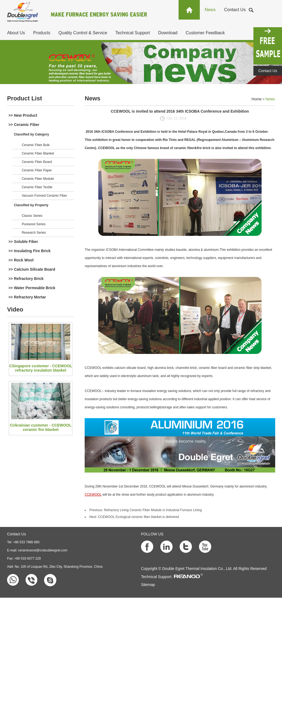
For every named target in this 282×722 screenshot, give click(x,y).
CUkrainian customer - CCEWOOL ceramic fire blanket (40, 427)
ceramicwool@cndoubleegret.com (43, 550)
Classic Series (32, 216)
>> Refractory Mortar (27, 297)
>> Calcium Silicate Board (31, 269)
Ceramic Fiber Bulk (36, 145)
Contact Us (235, 9)
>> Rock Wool (20, 260)
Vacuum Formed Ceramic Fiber (44, 196)
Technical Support (132, 32)
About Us (16, 32)
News (210, 9)
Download (167, 32)
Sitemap (148, 584)
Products (41, 32)
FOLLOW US (152, 534)
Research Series (34, 233)
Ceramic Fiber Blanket (38, 153)
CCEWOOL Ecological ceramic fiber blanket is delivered (138, 517)
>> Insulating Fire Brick (29, 251)
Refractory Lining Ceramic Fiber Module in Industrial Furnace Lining (153, 510)
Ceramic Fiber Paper (37, 170)
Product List (24, 98)
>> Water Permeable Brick (31, 288)
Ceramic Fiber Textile (37, 187)
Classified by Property (31, 205)
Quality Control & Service (83, 32)
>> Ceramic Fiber (23, 124)
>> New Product (22, 115)
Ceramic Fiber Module (38, 179)
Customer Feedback (205, 32)
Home (257, 99)
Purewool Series (33, 224)
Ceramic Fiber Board (37, 162)
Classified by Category (31, 134)
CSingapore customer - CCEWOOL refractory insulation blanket (40, 368)
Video (15, 309)
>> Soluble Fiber (23, 241)
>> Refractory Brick (26, 278)
